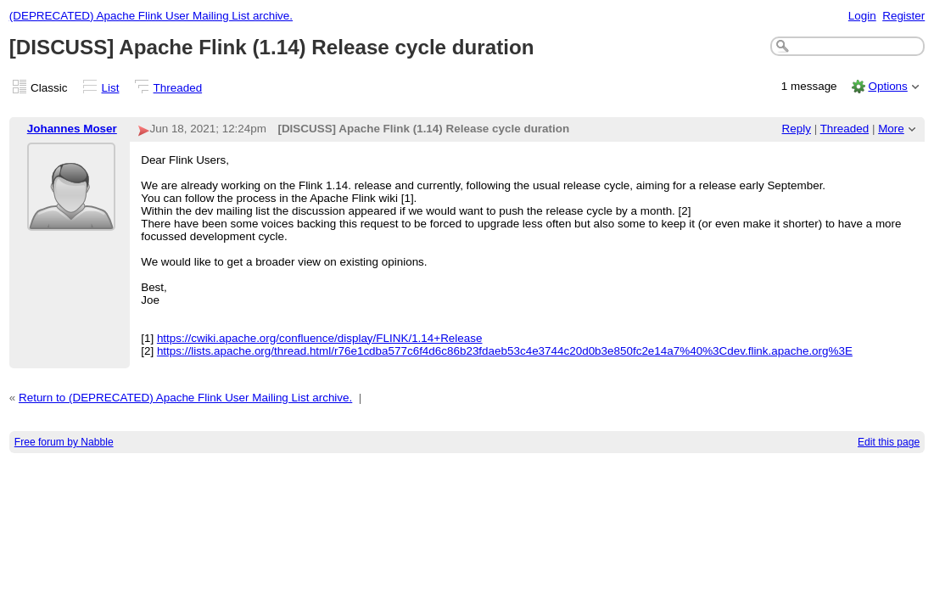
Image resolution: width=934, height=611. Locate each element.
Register (903, 15)
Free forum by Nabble (64, 442)
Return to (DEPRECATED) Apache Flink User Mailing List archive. (185, 397)
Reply (796, 128)
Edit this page (889, 442)
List (111, 87)
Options (887, 86)
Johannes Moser (72, 128)
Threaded (178, 87)
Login (862, 15)
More (891, 128)
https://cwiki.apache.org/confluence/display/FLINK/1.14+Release (320, 338)
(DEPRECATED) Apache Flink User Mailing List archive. (151, 15)
